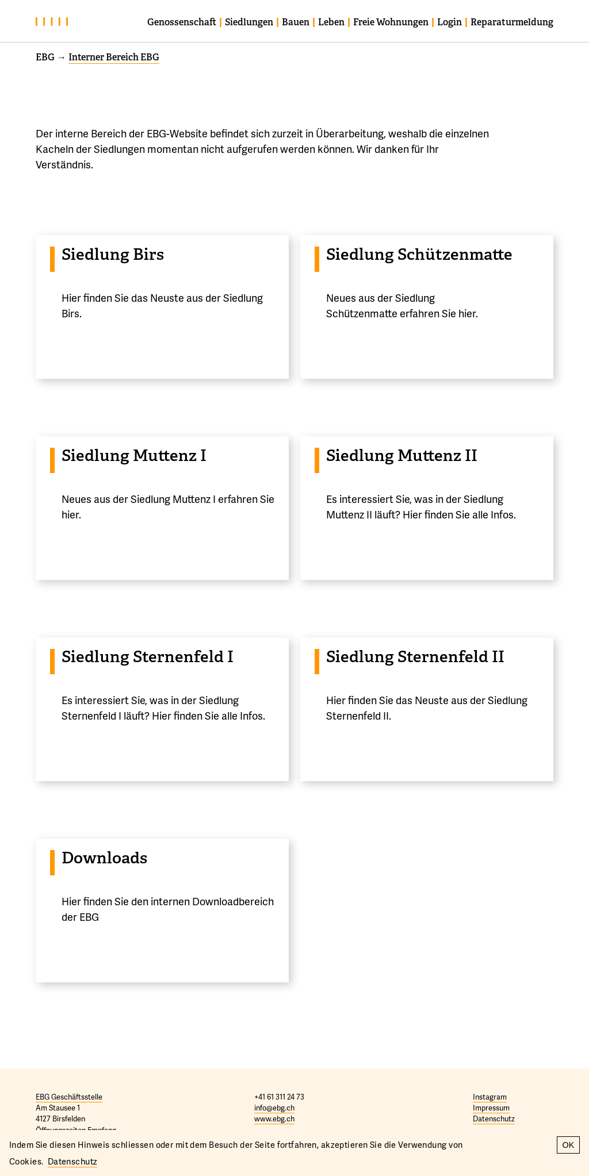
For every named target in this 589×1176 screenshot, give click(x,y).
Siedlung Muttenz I (134, 455)
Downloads (104, 857)
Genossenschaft (181, 22)
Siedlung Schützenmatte (419, 254)
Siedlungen (249, 22)
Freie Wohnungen (391, 22)
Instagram (490, 1097)
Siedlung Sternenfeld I (148, 656)
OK (569, 1145)
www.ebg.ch (274, 1118)
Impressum (491, 1107)
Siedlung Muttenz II (401, 455)
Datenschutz (494, 1118)
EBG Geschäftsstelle (69, 1097)
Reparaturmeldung (512, 22)
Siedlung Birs (113, 254)
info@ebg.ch (274, 1107)
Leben (331, 22)
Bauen (295, 22)
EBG (45, 57)
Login (449, 22)
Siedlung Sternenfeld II (415, 656)
